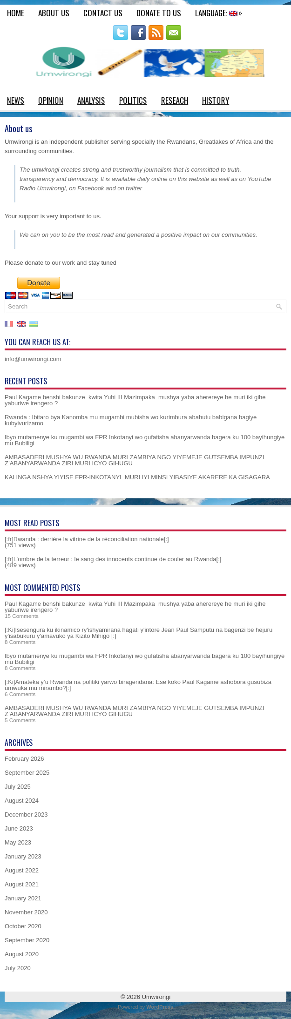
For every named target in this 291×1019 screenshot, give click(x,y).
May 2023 (18, 842)
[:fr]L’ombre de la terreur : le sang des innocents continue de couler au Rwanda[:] (113, 559)
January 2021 (23, 898)
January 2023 (23, 856)
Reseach (174, 100)
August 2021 (22, 884)
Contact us (102, 13)
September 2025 (27, 772)
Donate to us (158, 13)
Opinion (50, 100)
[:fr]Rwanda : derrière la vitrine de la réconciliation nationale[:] (87, 539)
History (215, 100)
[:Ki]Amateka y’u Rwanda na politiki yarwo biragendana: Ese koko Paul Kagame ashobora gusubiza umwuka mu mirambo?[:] (138, 684)
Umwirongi (156, 996)
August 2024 (22, 800)
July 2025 (18, 786)
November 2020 (26, 912)
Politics (133, 100)
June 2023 (19, 828)
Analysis (91, 100)
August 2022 (22, 870)
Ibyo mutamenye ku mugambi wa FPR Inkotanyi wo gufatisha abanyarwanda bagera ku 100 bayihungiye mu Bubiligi (144, 440)
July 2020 (18, 968)
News (15, 100)
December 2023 (26, 814)
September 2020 (27, 940)
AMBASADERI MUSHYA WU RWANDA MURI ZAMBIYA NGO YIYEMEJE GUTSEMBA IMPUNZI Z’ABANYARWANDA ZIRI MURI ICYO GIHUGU (134, 460)
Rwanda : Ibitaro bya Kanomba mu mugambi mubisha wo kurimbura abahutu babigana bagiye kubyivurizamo (131, 420)
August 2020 (22, 954)
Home (15, 13)
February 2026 (24, 758)
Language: (221, 12)
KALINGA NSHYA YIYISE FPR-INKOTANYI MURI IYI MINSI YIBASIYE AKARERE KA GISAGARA (137, 477)
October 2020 (23, 926)
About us (53, 13)
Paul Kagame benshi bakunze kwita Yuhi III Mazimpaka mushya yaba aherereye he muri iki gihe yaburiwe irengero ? (135, 400)
